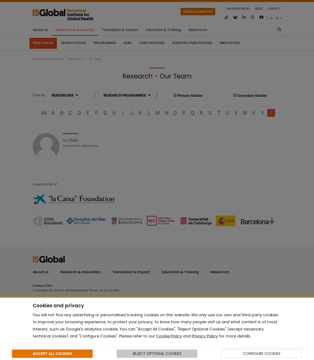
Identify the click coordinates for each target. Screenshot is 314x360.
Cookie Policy (169, 336)
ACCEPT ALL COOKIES (52, 353)
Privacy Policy (205, 336)
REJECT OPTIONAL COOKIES (157, 353)
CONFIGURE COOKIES (261, 353)
